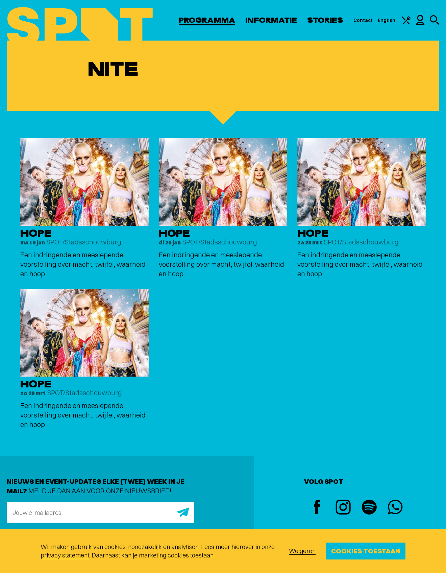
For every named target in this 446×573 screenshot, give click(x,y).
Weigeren (302, 551)
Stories (325, 20)
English (386, 20)
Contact (363, 20)
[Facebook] (317, 507)
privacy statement (65, 555)
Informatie (271, 20)
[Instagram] (343, 508)
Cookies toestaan (365, 551)
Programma (207, 20)
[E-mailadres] (100, 512)
